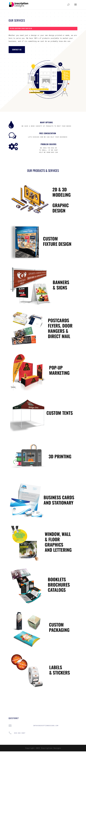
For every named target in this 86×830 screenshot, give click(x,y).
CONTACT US (16, 49)
